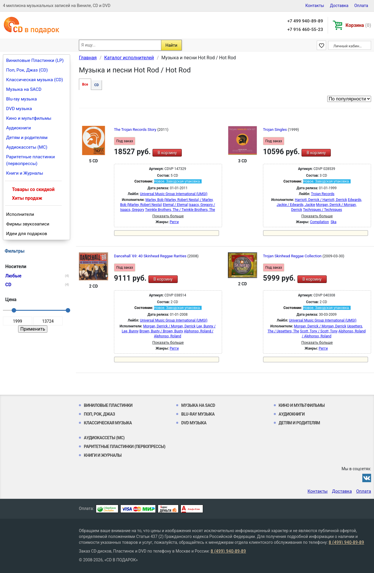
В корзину (166, 152)
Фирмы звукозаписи (27, 224)
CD (96, 85)
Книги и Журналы (24, 173)
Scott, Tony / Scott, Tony (319, 331)
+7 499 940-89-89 (305, 21)
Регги (174, 222)
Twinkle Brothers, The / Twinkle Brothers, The (180, 210)
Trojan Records (322, 194)
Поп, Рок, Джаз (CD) (27, 70)
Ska (334, 222)
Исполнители (20, 214)
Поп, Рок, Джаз (99, 414)
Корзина (358, 25)
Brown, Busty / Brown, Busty (161, 331)
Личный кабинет (348, 46)
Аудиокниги (18, 128)
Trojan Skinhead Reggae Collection (293, 256)
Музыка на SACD (23, 89)
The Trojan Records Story (135, 129)
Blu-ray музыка (21, 99)
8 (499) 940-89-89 (346, 542)
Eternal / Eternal (175, 205)
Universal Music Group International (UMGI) (173, 194)
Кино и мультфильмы (28, 118)
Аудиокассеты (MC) (26, 147)
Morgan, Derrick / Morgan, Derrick (169, 326)
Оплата (361, 5)
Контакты (314, 5)
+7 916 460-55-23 (305, 29)
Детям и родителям (27, 137)
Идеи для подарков (26, 233)
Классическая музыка (108, 423)
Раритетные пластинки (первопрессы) (30, 160)
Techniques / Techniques (322, 210)
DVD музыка (19, 108)
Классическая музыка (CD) (34, 79)
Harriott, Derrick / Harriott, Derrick (321, 200)
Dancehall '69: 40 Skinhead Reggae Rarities (150, 256)
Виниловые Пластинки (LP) (35, 60)
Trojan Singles (275, 129)
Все (85, 84)
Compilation (319, 222)
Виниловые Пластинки (108, 405)
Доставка (339, 5)
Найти (171, 45)
